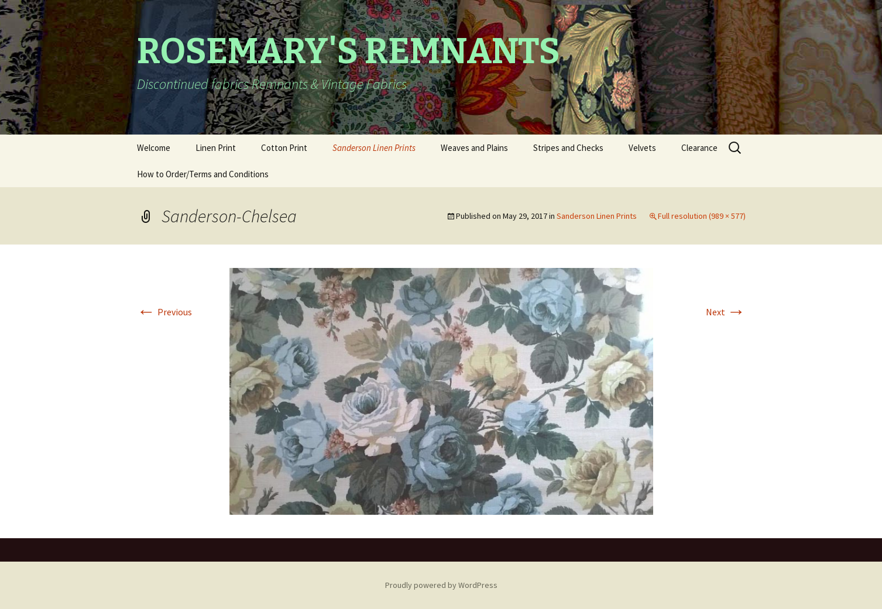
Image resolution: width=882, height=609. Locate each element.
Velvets (642, 147)
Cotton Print (284, 147)
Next (726, 312)
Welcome (153, 147)
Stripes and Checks (568, 147)
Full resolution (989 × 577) (702, 216)
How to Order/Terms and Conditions (203, 174)
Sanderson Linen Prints (374, 147)
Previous (164, 312)
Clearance (699, 147)
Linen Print (215, 147)
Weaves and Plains (474, 147)
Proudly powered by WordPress (441, 585)
